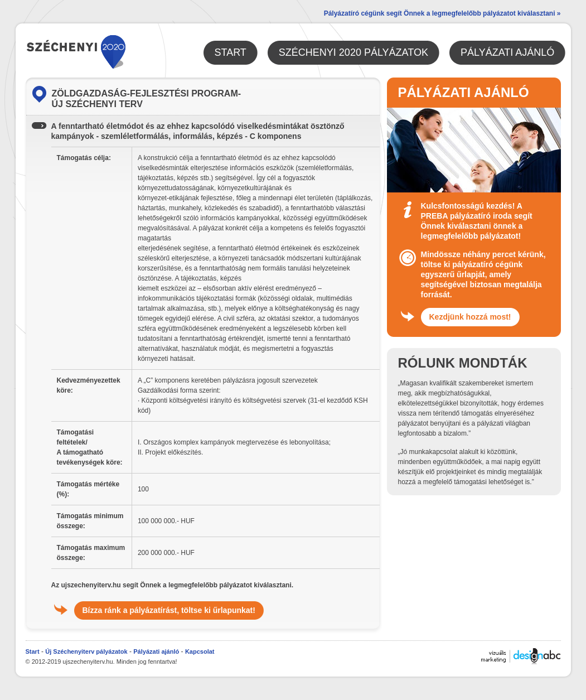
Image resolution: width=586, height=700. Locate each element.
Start (33, 651)
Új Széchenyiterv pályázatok (86, 651)
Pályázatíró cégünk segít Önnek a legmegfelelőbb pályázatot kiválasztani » (442, 13)
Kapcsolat (200, 651)
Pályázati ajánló (156, 651)
